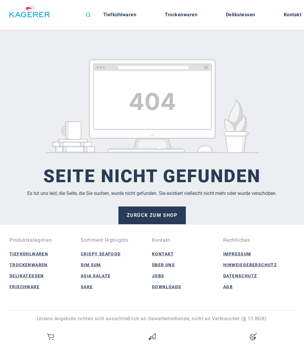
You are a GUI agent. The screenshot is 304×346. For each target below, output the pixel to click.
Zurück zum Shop (152, 215)
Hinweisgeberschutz (250, 264)
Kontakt (163, 254)
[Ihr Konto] (253, 336)
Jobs (158, 275)
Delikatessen (27, 275)
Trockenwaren (29, 264)
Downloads (166, 286)
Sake (87, 286)
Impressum (237, 254)
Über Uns (163, 264)
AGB (228, 286)
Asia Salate (95, 275)
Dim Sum (91, 264)
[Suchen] (88, 15)
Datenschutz (240, 275)
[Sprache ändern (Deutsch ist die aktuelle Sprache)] (70, 16)
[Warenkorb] (51, 336)
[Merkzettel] (152, 336)
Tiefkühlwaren (29, 254)
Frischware (24, 286)
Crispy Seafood (101, 254)
